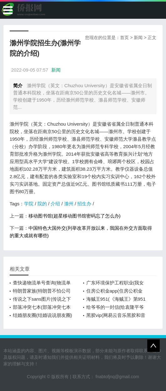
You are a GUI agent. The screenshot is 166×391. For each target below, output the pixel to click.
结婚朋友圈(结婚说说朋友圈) (42, 315)
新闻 (138, 37)
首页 (124, 37)
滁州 (68, 203)
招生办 (84, 203)
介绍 (55, 203)
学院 (28, 203)
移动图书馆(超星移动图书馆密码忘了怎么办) (74, 215)
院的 (42, 203)
